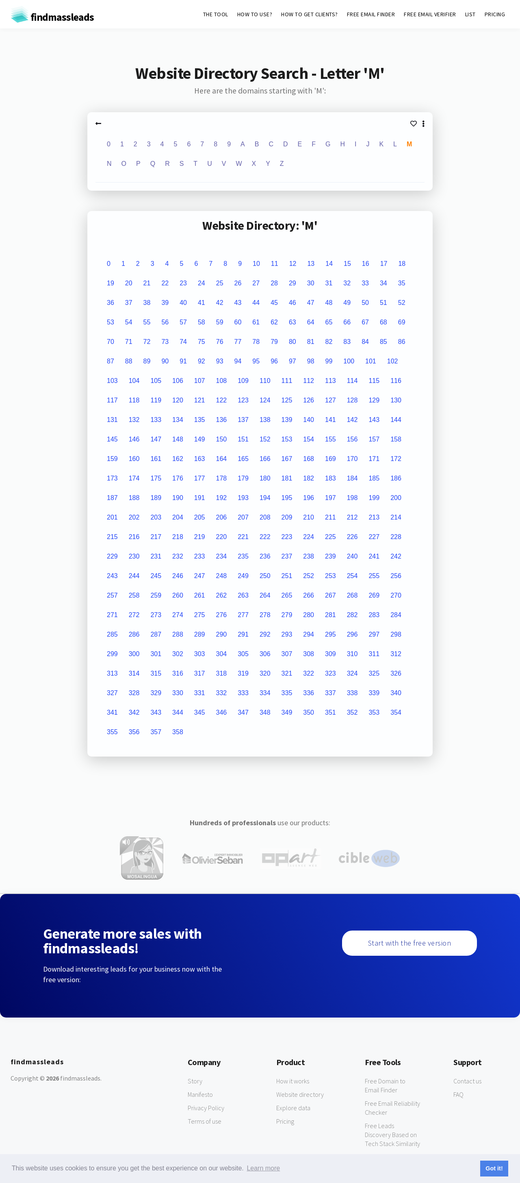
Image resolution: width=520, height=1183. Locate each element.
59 (219, 322)
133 (155, 419)
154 (308, 439)
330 (177, 692)
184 (352, 478)
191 (199, 497)
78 (256, 341)
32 (347, 283)
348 (265, 712)
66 (347, 322)
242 (395, 556)
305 (243, 653)
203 (155, 517)
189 (155, 497)
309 (330, 653)
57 (183, 322)
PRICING (495, 14)
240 (352, 556)
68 (383, 322)
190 (177, 497)
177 (199, 478)
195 (287, 497)
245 (155, 575)
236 (265, 556)
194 (265, 497)
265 (287, 595)
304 (221, 653)
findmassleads (52, 17)
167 (287, 458)
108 (221, 380)
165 (243, 458)
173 (112, 478)
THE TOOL (215, 14)
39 (165, 302)
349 (287, 712)
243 (112, 575)
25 (219, 283)
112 (308, 380)
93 (219, 361)
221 (243, 536)
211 (330, 517)
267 (330, 595)
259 (155, 595)
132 (134, 419)
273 (155, 614)
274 (177, 614)
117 (112, 400)
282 (352, 614)
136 (221, 419)
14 (329, 263)
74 (183, 341)
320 (265, 673)
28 (274, 283)
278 (265, 614)
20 (128, 283)
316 (177, 673)
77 (238, 341)
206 (221, 517)
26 (238, 283)
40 (183, 302)
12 (293, 263)
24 (201, 283)
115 (373, 380)
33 (365, 283)
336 (308, 692)
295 (330, 634)
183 (330, 478)
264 (265, 595)
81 (310, 341)
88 (128, 361)
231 (155, 556)
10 (256, 263)
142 (352, 419)
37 (128, 302)
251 (287, 575)
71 (128, 341)
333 (243, 692)
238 (308, 556)
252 (308, 575)
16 (365, 263)
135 (199, 419)
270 (395, 595)
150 (221, 439)
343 (155, 712)
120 (177, 400)
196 (308, 497)
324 (352, 673)
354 (395, 712)
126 (308, 400)
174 (134, 478)
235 (243, 556)
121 (199, 400)
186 (395, 478)
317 (199, 673)
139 (287, 419)
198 (352, 497)
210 (308, 517)
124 (265, 400)
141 (330, 419)
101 (370, 361)
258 (134, 595)
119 (155, 400)
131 (112, 419)
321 (287, 673)
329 (155, 692)
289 (199, 634)
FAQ (458, 1094)
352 (352, 712)
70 (110, 341)
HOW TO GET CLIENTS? (309, 14)
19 (110, 283)
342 (134, 712)
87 (110, 361)
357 (155, 732)
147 (155, 439)
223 (287, 536)
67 (365, 322)
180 (265, 478)
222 (265, 536)
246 (177, 575)
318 (221, 673)
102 (392, 361)
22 (165, 283)
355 (112, 732)
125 (287, 400)
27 (256, 283)
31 (329, 283)
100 (348, 361)
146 (134, 439)
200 (395, 497)
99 (329, 361)
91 (183, 361)
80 (292, 341)
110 (265, 380)
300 (134, 653)
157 (373, 439)
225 (330, 536)
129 (373, 400)
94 (238, 361)
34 (383, 283)
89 (147, 361)
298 (395, 634)
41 (201, 302)
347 (243, 712)
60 (238, 322)
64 (310, 322)
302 (177, 653)
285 (112, 634)
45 (274, 302)
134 (177, 419)
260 (177, 595)
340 (395, 692)
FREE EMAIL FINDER (371, 14)
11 (274, 263)
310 (352, 653)
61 (256, 322)
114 (352, 380)
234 (221, 556)
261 (199, 595)
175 (155, 478)
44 (256, 302)
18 (401, 263)
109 (243, 380)
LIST (470, 14)
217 (155, 536)
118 (134, 400)
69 (401, 322)
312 (395, 653)
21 (147, 283)
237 (287, 556)
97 (292, 361)
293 (287, 634)
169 (330, 458)
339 (373, 692)
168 (308, 458)
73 (165, 341)
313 (112, 673)
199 (373, 497)
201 (112, 517)
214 (395, 517)
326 (395, 673)
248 (221, 575)
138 (265, 419)
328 (134, 692)
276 (221, 614)
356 (134, 732)
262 (221, 595)
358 (177, 732)
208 (265, 517)
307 (287, 653)
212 (352, 517)
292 (265, 634)
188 (134, 497)
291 (243, 634)
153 (287, 439)
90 (165, 361)
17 (384, 263)
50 (365, 302)
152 (265, 439)
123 (243, 400)
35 (401, 283)
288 (177, 634)
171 (373, 458)
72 (147, 341)
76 (219, 341)
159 (112, 458)
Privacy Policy (206, 1108)
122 (221, 400)
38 (147, 302)
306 (265, 653)
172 (395, 458)
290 (221, 634)
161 (155, 458)
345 (199, 712)
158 (395, 439)
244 (134, 575)
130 (395, 400)
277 (243, 614)
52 (401, 302)
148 (177, 439)
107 (199, 380)
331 (199, 692)
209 (287, 517)
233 (199, 556)
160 (134, 458)
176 (177, 478)
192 (221, 497)
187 (112, 497)
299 (112, 653)
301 (155, 653)
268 (352, 595)
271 (112, 614)
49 (347, 302)
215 (112, 536)
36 (110, 302)
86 (401, 341)
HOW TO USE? (255, 14)
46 (292, 302)
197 (330, 497)
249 (243, 575)
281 (330, 614)
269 (373, 595)
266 (308, 595)
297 (373, 634)
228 (395, 536)
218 (177, 536)
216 (134, 536)
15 (347, 263)
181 (287, 478)
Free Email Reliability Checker (392, 1107)
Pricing (285, 1121)
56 (165, 322)
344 (177, 712)
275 (199, 614)
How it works (292, 1081)
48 (329, 302)
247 (199, 575)
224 (308, 536)
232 (177, 556)
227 (373, 536)
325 (373, 673)
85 (383, 341)
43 (238, 302)
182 (308, 478)
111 (287, 380)
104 (134, 380)
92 (201, 361)
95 (256, 361)
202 (134, 517)
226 (352, 536)
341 (112, 712)
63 (292, 322)
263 (243, 595)
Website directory (300, 1094)
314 (134, 673)
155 (330, 439)
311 (373, 653)
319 (243, 673)
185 (373, 478)
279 (287, 614)
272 (134, 614)
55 (147, 322)
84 (365, 341)
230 (134, 556)
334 (265, 692)
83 (347, 341)
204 (177, 517)
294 (308, 634)
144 (395, 419)
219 (199, 536)
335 (287, 692)
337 (330, 692)
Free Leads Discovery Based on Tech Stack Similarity (392, 1135)
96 (274, 361)
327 (112, 692)
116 (395, 380)
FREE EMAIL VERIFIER (430, 14)
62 (274, 322)
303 (199, 653)
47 (310, 302)
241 (373, 556)
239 (330, 556)
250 (265, 575)
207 (243, 517)
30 (310, 283)
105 (155, 380)
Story (195, 1081)
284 (395, 614)
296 (352, 634)
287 (155, 634)
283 (373, 614)
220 (221, 536)
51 (383, 302)
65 (329, 322)
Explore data (293, 1108)
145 (112, 439)
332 (221, 692)
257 (112, 595)
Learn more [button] (263, 1168)
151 (243, 439)
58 (201, 322)
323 (330, 673)
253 (330, 575)
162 (177, 458)
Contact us (467, 1081)
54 (128, 322)
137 (243, 419)
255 (373, 575)
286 (134, 634)
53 (110, 322)
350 (308, 712)
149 (199, 439)
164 (221, 458)
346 (221, 712)
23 (183, 283)
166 (265, 458)
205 (199, 517)
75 (201, 341)
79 (274, 341)
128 (352, 400)
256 (395, 575)
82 (329, 341)
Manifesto (200, 1094)
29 (292, 283)
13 (310, 263)
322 (308, 673)
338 (352, 692)
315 (155, 673)
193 (243, 497)
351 (330, 712)
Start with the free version (409, 943)
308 (308, 653)
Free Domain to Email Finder (385, 1085)
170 (352, 458)
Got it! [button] (494, 1168)
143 (373, 419)
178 (221, 478)
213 (373, 517)
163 (199, 458)
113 (330, 380)
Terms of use (204, 1121)
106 (177, 380)
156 (352, 439)
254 (352, 575)
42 (219, 302)
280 (308, 614)
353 (373, 712)
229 (112, 556)
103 (112, 380)
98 (310, 361)
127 (330, 400)
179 (243, 478)
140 (308, 419)
